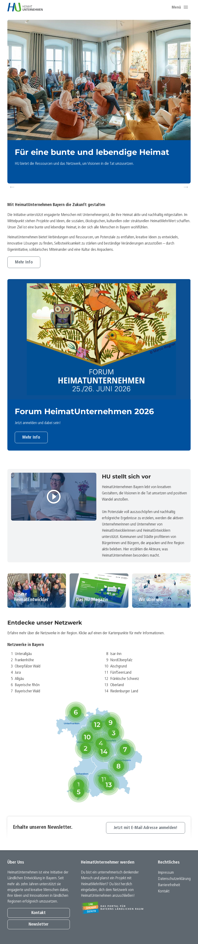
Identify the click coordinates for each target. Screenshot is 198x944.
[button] (186, 7)
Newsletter (39, 924)
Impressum (166, 872)
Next (186, 187)
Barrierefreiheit (169, 885)
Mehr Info (24, 262)
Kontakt (38, 913)
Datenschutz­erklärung (174, 879)
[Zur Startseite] (25, 7)
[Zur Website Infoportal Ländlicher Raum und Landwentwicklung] (112, 907)
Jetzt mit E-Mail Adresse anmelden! (145, 828)
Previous (12, 187)
